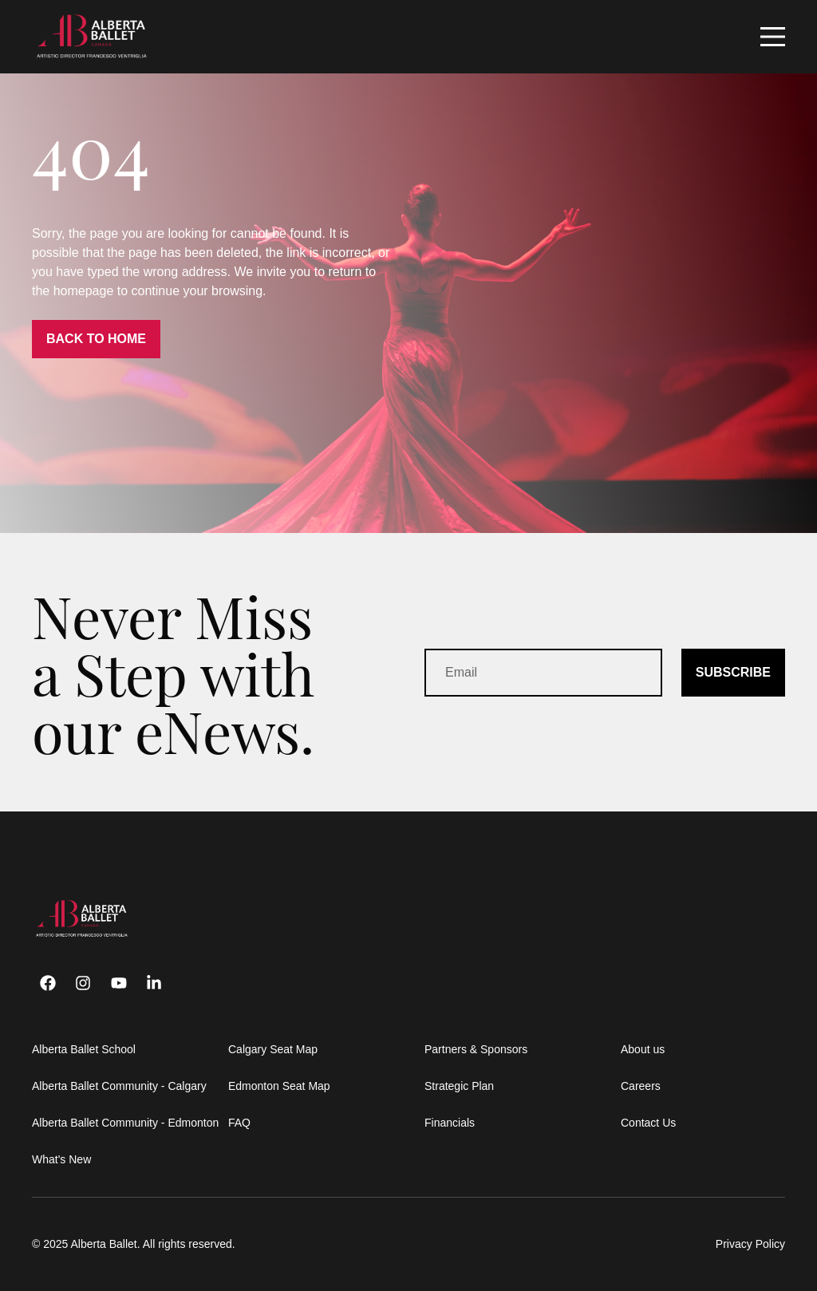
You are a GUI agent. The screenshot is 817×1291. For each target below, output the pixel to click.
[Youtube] (119, 983)
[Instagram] (83, 983)
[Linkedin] (154, 983)
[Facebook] (48, 983)
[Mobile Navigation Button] (772, 36)
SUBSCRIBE (733, 672)
